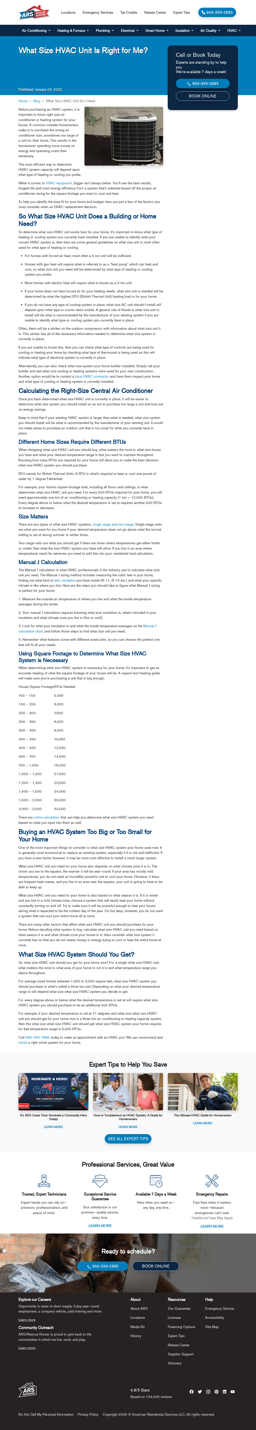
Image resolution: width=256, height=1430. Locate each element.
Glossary (175, 1363)
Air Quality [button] (208, 30)
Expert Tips (181, 12)
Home (23, 101)
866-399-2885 (38, 1037)
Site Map (212, 1326)
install (22, 1042)
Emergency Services (98, 12)
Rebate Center (155, 12)
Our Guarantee (179, 1308)
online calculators (47, 817)
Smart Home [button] (155, 30)
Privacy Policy (88, 1414)
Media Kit (137, 1326)
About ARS (139, 1308)
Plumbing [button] (103, 30)
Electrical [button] (128, 30)
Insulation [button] (183, 30)
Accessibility (214, 1317)
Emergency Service (219, 1308)
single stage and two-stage (113, 524)
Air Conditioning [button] (35, 30)
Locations (68, 12)
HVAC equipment (59, 183)
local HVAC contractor (92, 376)
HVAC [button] (232, 30)
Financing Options (181, 1326)
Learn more (26, 1319)
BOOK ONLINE (202, 96)
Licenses (174, 1317)
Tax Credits (128, 12)
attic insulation (65, 580)
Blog (36, 101)
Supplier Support (181, 1354)
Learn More (53, 1127)
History (135, 1336)
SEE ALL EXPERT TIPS (128, 1138)
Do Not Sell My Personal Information (45, 1414)
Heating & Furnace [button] (71, 30)
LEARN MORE (100, 1225)
